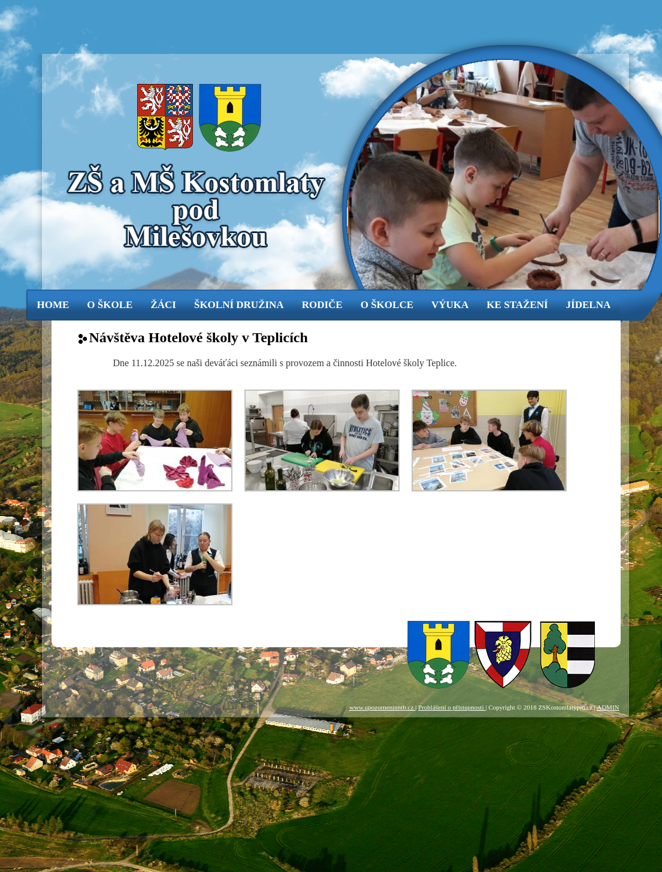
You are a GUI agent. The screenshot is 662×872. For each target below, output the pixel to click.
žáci (163, 304)
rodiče (322, 304)
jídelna (588, 304)
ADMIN (608, 707)
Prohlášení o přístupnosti (451, 707)
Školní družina (239, 304)
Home (53, 304)
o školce (387, 304)
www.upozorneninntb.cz (382, 707)
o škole (109, 304)
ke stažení (517, 304)
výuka (449, 304)
